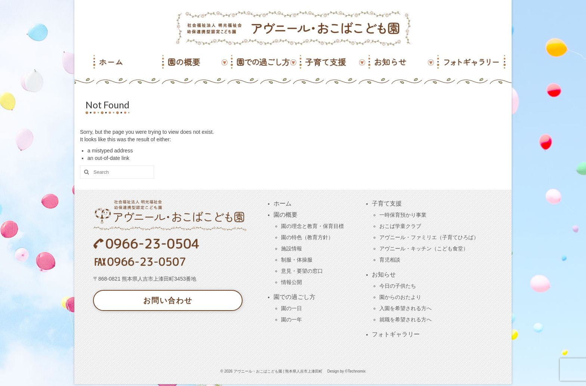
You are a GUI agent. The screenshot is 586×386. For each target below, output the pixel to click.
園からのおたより (400, 297)
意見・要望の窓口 (302, 271)
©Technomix (355, 371)
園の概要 (285, 214)
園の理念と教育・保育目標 (312, 226)
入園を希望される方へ (405, 308)
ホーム (283, 203)
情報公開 (291, 282)
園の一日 (291, 308)
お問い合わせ (167, 300)
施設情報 (291, 248)
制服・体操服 (296, 260)
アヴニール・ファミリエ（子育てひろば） (429, 237)
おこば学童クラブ (400, 226)
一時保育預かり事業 (402, 215)
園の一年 (291, 319)
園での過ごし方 (294, 297)
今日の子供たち (397, 286)
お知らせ (384, 274)
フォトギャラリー (396, 334)
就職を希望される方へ (405, 319)
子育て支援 (387, 203)
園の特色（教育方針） (307, 237)
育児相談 (389, 260)
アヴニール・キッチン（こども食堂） (423, 248)
